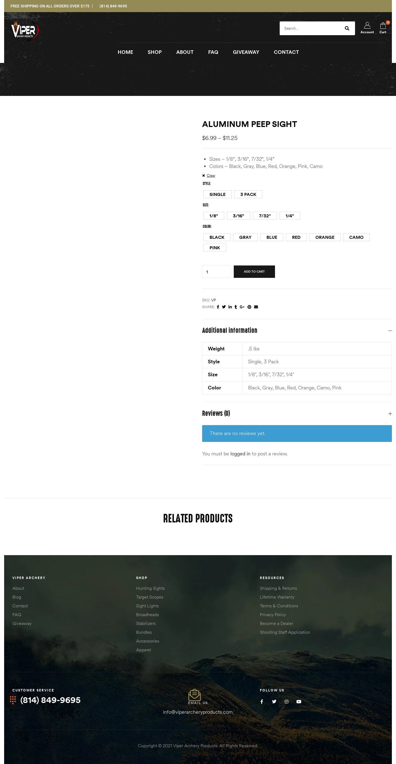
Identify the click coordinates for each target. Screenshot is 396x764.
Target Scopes (149, 597)
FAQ (16, 615)
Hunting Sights (150, 588)
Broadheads (147, 615)
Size (205, 205)
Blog (16, 597)
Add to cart (254, 272)
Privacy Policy (273, 615)
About (18, 588)
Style (206, 184)
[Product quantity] (207, 272)
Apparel (143, 650)
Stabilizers (146, 623)
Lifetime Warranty (277, 597)
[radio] (217, 194)
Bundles (144, 632)
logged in (240, 454)
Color (207, 227)
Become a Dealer (276, 623)
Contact (20, 606)
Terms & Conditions (279, 606)
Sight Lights (147, 606)
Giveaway (22, 623)
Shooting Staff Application (285, 632)
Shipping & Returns (278, 588)
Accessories (147, 641)
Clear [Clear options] (211, 175)
